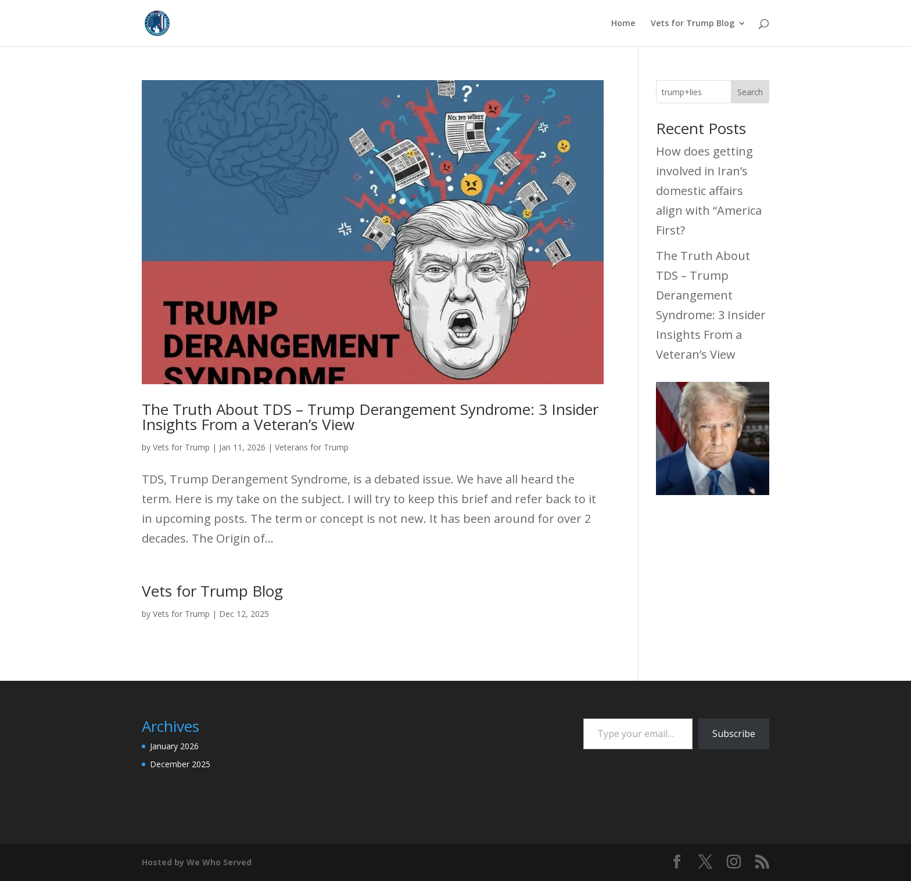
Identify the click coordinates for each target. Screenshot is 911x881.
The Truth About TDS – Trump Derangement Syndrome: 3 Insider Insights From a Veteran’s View (370, 417)
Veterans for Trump (312, 447)
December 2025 (180, 764)
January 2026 (174, 746)
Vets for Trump (181, 447)
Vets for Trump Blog (692, 23)
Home (623, 23)
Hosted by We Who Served (197, 862)
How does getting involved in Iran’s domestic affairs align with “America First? (709, 190)
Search (750, 92)
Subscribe (733, 733)
